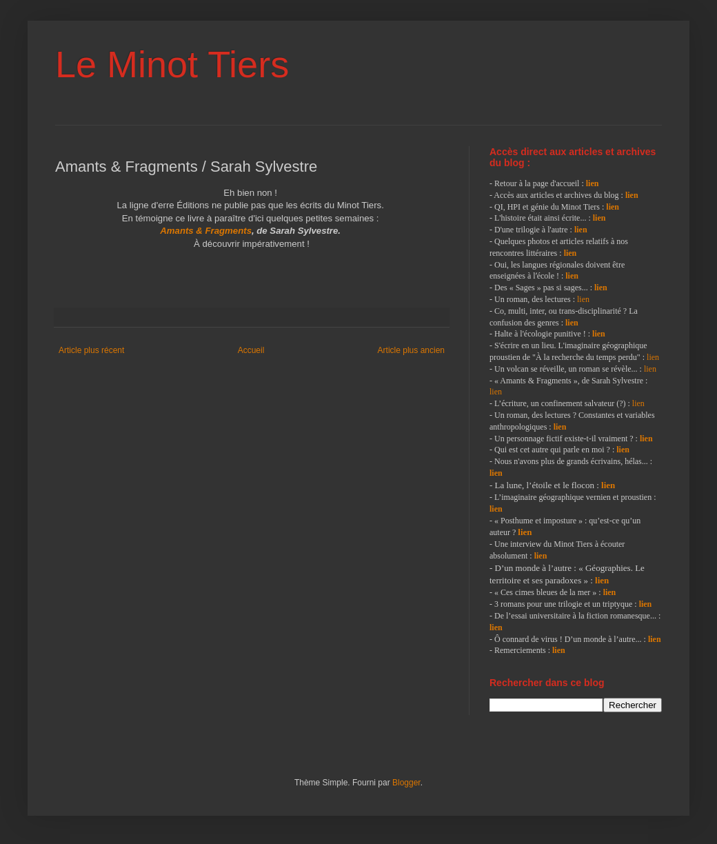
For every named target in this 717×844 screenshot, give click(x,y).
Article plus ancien (411, 350)
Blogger (406, 782)
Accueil (251, 350)
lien (592, 183)
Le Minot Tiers (172, 64)
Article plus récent (91, 350)
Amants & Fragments (206, 230)
